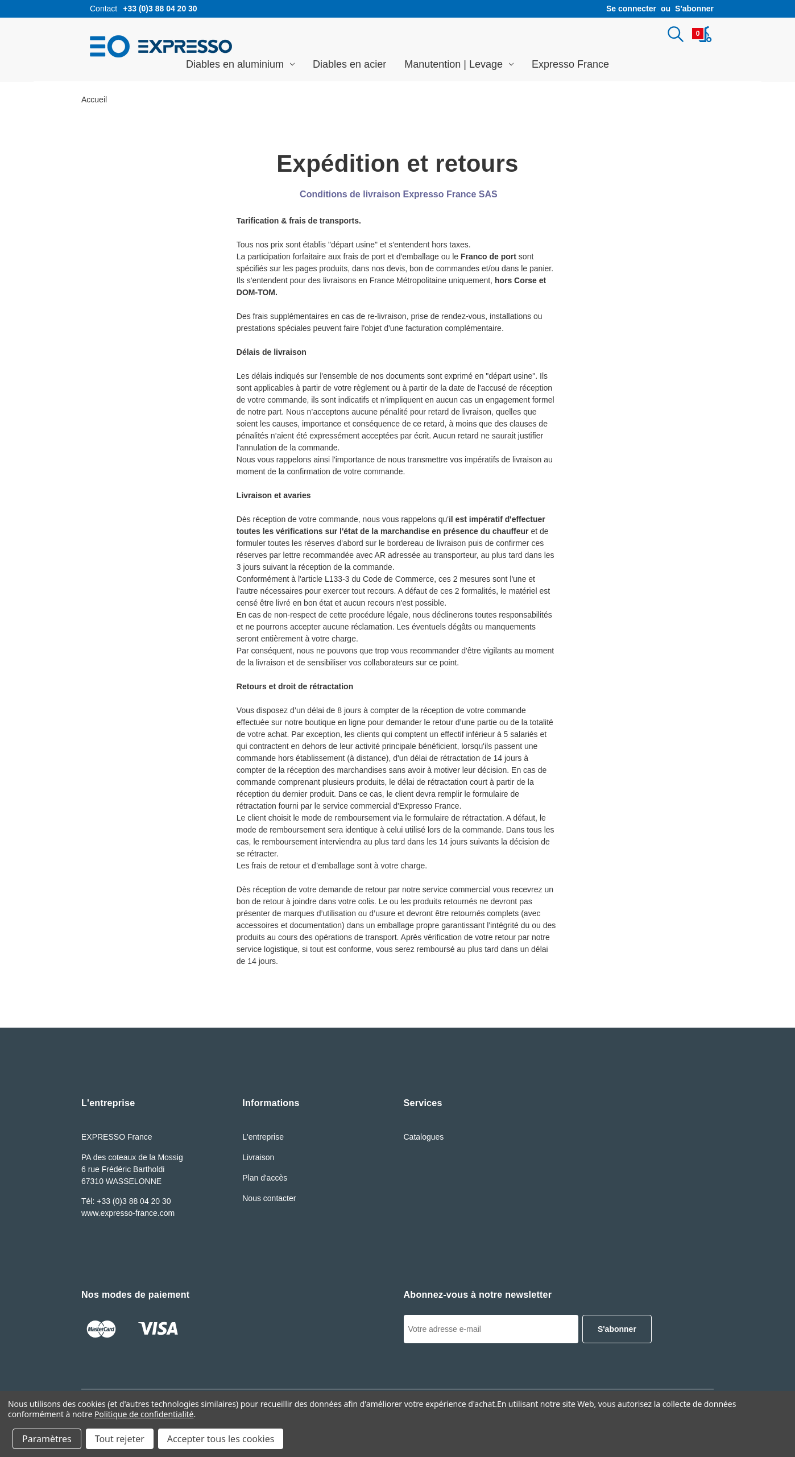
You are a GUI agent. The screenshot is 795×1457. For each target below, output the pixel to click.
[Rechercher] (675, 34)
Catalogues (424, 1136)
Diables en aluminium (240, 64)
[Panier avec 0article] (702, 34)
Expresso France (570, 64)
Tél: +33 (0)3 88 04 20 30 (126, 1201)
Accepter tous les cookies (221, 1439)
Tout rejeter (119, 1439)
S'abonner (694, 8)
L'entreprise (263, 1136)
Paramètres (47, 1439)
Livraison (258, 1157)
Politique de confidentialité (144, 1414)
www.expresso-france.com (128, 1213)
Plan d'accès (264, 1177)
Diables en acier (349, 64)
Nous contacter (269, 1198)
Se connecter (631, 8)
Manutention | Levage (459, 64)
